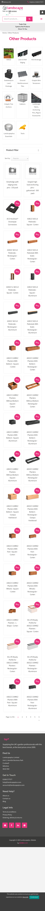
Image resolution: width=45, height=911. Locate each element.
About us (6, 796)
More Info (25, 897)
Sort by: (7, 158)
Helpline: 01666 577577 (35, 2)
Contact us (6, 799)
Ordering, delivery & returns (12, 818)
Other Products (13, 33)
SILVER (23, 843)
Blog (4, 801)
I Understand (34, 897)
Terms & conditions (9, 812)
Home (4, 33)
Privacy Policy (7, 815)
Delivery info (6, 2)
